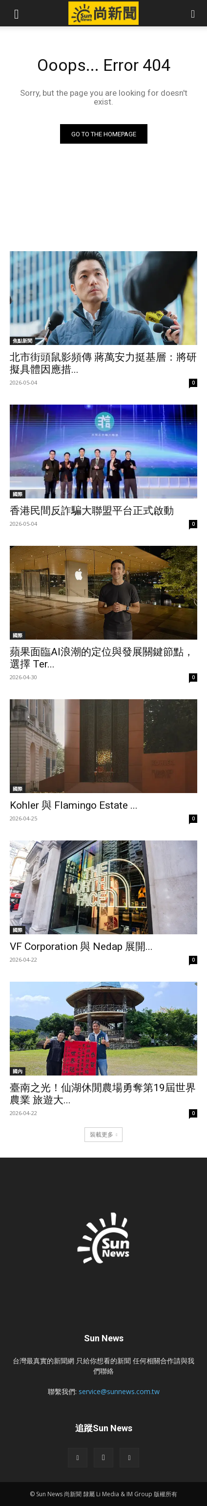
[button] (16, 13)
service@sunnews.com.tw (119, 1391)
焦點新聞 (22, 340)
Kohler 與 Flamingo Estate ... (74, 805)
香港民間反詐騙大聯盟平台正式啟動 (92, 510)
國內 (17, 1071)
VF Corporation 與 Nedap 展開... (81, 946)
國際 (17, 494)
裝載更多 (104, 1134)
